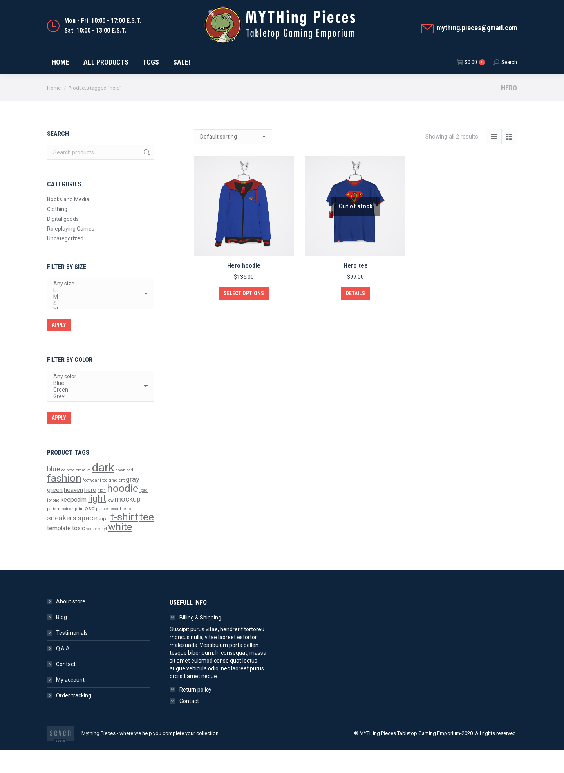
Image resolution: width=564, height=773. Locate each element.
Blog (61, 640)
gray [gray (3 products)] (132, 502)
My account (70, 702)
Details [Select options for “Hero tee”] (355, 316)
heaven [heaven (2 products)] (73, 512)
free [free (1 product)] (104, 503)
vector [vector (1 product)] (91, 551)
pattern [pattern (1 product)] (53, 531)
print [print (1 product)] (79, 531)
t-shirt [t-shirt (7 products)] (124, 539)
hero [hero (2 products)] (90, 512)
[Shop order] (233, 159)
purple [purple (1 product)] (102, 531)
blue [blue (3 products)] (53, 492)
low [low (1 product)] (110, 523)
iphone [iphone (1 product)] (53, 523)
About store (70, 624)
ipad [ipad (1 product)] (143, 513)
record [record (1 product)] (115, 531)
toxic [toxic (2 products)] (78, 550)
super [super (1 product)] (103, 541)
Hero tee (355, 288)
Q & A (63, 671)
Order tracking (73, 718)
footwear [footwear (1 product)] (91, 503)
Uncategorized (65, 261)
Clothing (57, 232)
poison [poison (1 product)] (67, 531)
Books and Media (68, 222)
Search (146, 175)
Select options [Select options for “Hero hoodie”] (244, 316)
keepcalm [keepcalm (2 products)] (74, 522)
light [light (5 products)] (97, 521)
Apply (59, 348)
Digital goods (63, 241)
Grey (97, 419)
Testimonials (72, 655)
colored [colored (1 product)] (68, 492)
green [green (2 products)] (55, 512)
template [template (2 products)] (59, 550)
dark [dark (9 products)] (103, 490)
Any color (97, 399)
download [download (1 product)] (124, 492)
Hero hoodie (243, 288)
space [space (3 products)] (87, 540)
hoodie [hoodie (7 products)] (122, 511)
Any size (97, 306)
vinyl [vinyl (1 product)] (102, 551)
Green (97, 412)
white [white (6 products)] (120, 549)
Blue (97, 406)
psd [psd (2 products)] (90, 531)
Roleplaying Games (70, 251)
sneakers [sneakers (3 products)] (61, 540)
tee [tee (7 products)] (146, 539)
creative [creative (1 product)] (83, 492)
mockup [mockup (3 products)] (128, 522)
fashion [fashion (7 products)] (64, 501)
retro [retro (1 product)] (126, 531)
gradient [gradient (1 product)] (117, 503)
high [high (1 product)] (102, 513)
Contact (66, 687)
